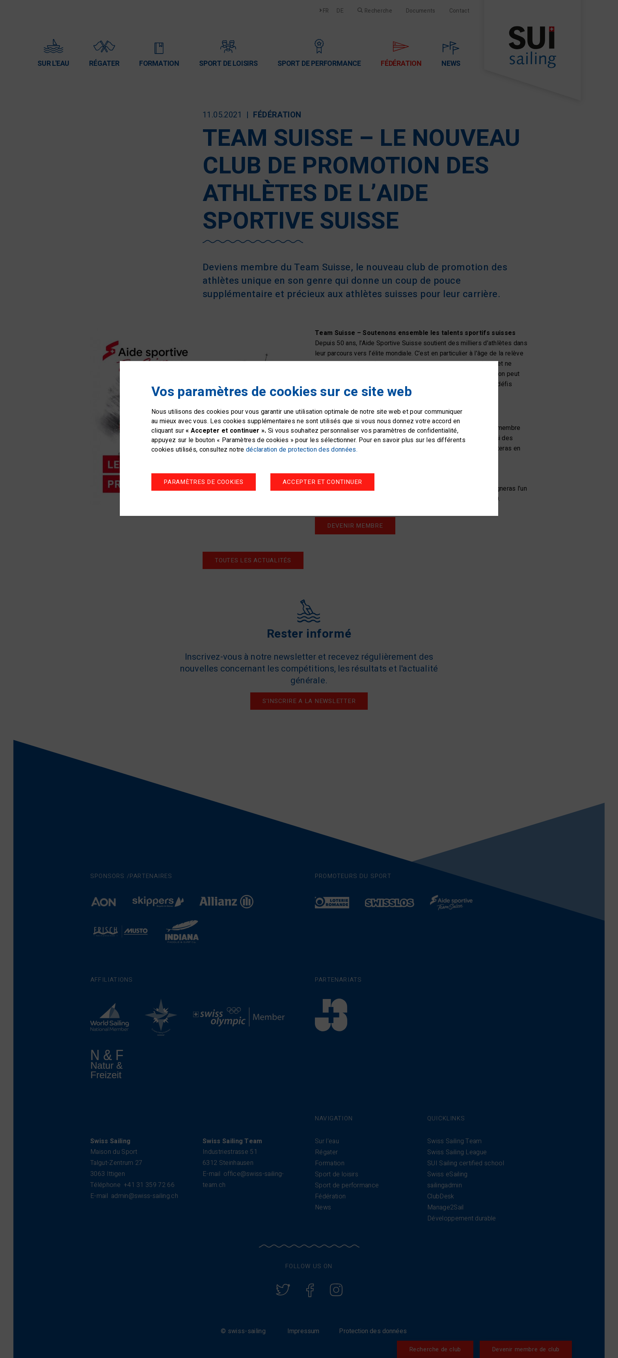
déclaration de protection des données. (301, 449)
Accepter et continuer (322, 482)
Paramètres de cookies (204, 482)
